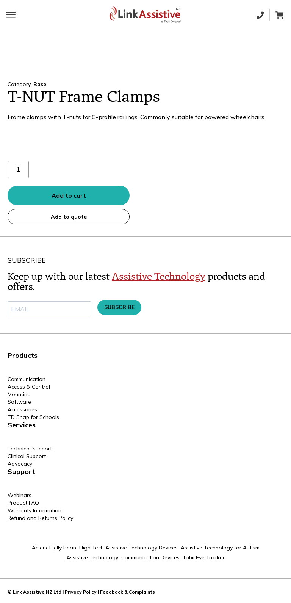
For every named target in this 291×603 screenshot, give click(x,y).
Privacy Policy (81, 592)
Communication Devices (150, 557)
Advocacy (20, 463)
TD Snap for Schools (33, 417)
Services (22, 424)
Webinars (19, 495)
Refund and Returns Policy (40, 518)
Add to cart (69, 195)
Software (19, 401)
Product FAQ (23, 502)
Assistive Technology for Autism (220, 547)
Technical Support (30, 448)
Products (23, 355)
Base (39, 84)
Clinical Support (27, 456)
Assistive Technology (159, 276)
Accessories (22, 409)
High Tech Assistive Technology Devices (128, 547)
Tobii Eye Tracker (204, 557)
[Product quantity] (18, 169)
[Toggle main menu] (11, 15)
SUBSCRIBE (119, 307)
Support (21, 471)
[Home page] (145, 15)
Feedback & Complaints (127, 592)
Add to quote (69, 216)
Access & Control (29, 386)
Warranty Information (34, 510)
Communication (26, 379)
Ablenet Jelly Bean (54, 547)
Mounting (19, 394)
